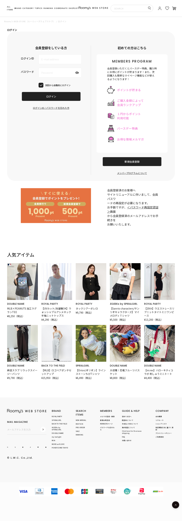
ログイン (51, 96)
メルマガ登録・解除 (107, 416)
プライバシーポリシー (164, 433)
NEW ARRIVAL (81, 420)
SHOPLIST (74, 8)
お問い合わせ (127, 440)
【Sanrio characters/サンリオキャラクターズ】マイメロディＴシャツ (124, 312)
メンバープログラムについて (132, 173)
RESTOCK (79, 424)
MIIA (53, 440)
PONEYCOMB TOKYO (60, 448)
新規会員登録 (132, 161)
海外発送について (128, 427)
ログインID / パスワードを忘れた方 (51, 108)
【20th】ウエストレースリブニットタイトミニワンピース (159, 312)
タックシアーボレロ (87, 308)
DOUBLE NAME (15, 304)
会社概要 (159, 416)
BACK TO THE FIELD (53, 365)
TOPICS (38, 8)
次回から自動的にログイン (58, 85)
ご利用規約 (160, 437)
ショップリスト (161, 424)
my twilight (56, 437)
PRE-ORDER (80, 428)
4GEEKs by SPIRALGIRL (123, 304)
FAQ (123, 437)
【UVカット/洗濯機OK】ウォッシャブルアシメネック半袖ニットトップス (56, 312)
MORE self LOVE (58, 444)
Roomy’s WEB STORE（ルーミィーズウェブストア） (29, 21)
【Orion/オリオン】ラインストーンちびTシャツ (91, 372)
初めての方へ (127, 416)
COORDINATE (61, 8)
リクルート (160, 420)
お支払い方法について (130, 424)
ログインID (27, 58)
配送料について (127, 420)
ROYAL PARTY (49, 304)
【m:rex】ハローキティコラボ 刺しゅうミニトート (158, 372)
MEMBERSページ (106, 424)
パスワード (27, 72)
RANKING (48, 8)
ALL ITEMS (10, 8)
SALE (78, 431)
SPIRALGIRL (82, 365)
